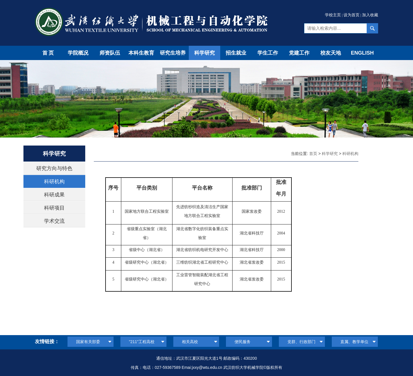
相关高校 (190, 341)
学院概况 (78, 53)
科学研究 (204, 53)
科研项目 (54, 208)
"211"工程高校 (141, 341)
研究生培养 (173, 53)
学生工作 (267, 53)
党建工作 (299, 53)
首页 (48, 53)
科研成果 (54, 195)
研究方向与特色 (54, 168)
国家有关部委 (88, 341)
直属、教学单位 (354, 341)
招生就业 (236, 53)
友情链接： (47, 341)
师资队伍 (110, 53)
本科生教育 (141, 53)
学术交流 (54, 221)
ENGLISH (362, 53)
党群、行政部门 (301, 341)
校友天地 (330, 53)
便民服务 (243, 341)
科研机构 (54, 181)
